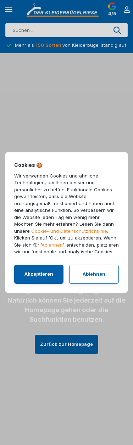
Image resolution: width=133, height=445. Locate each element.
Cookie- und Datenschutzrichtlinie (69, 231)
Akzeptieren (38, 274)
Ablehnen (52, 245)
